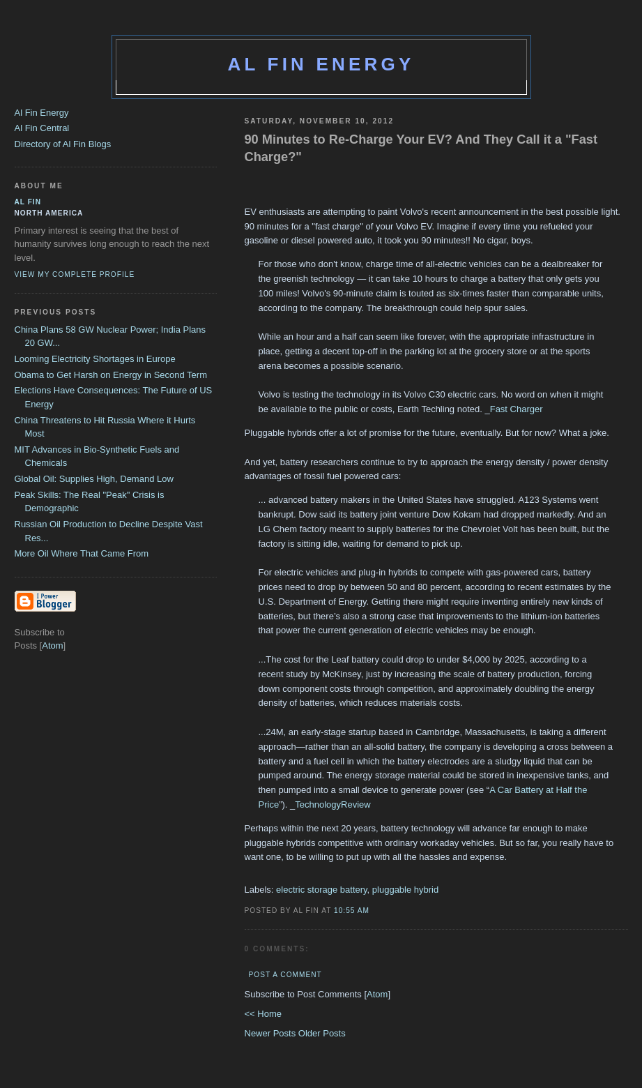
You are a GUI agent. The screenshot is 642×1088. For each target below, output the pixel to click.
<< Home (263, 1013)
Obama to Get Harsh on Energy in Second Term (111, 375)
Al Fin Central (42, 128)
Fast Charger (516, 409)
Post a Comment (285, 975)
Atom (377, 994)
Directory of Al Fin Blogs (63, 144)
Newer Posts (271, 1033)
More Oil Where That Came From (82, 553)
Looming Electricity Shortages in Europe (95, 359)
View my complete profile (75, 274)
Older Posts (322, 1033)
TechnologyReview (332, 804)
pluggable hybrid (405, 889)
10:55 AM (351, 910)
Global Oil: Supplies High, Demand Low (94, 479)
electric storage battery (321, 889)
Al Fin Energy (321, 64)
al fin (28, 202)
